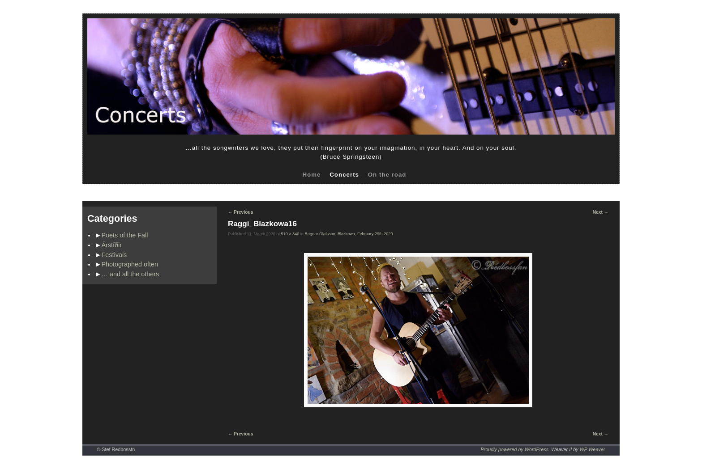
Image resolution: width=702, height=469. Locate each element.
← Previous (240, 212)
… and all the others (130, 274)
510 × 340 (290, 234)
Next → (600, 212)
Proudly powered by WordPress (514, 449)
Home (311, 174)
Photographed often (130, 264)
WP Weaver (592, 449)
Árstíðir (112, 245)
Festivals (114, 254)
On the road (387, 174)
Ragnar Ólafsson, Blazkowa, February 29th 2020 (348, 234)
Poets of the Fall (125, 235)
